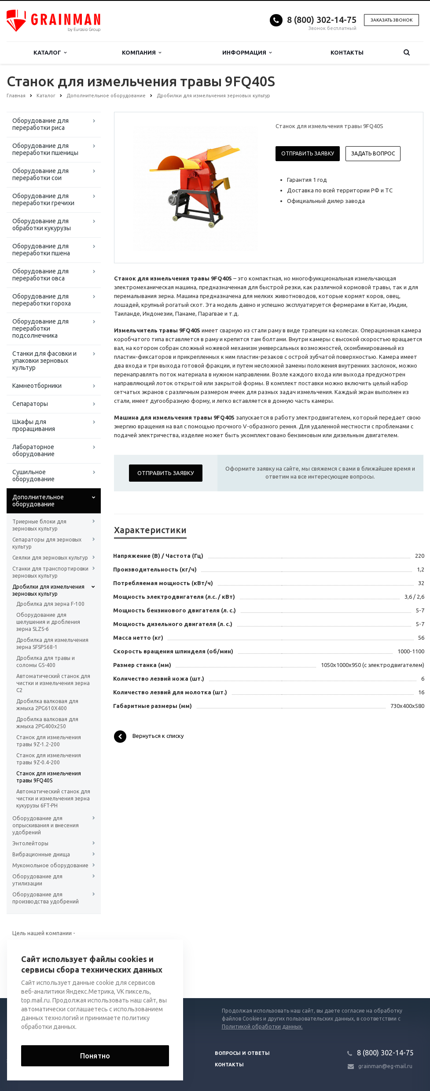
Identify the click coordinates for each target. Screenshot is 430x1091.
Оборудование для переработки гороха (41, 300)
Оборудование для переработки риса (40, 124)
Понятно (95, 1056)
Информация (247, 52)
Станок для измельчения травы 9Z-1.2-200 (48, 740)
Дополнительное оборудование (38, 501)
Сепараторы (30, 403)
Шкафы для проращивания (33, 425)
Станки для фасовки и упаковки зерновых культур (44, 360)
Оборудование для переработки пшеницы (45, 149)
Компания (141, 52)
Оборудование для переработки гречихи (43, 199)
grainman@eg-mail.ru (385, 1066)
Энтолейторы (30, 843)
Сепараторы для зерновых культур (46, 543)
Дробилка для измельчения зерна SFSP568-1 (52, 643)
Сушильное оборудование (33, 475)
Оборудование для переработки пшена (41, 250)
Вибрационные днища (41, 854)
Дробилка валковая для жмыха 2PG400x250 (47, 722)
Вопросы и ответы (242, 1053)
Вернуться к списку (149, 736)
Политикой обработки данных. (262, 1026)
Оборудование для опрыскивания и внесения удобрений (45, 825)
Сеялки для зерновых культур (50, 557)
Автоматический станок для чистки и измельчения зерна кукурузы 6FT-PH (53, 798)
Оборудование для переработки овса (40, 275)
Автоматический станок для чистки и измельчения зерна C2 (53, 683)
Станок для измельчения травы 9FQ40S (48, 776)
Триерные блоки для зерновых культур (39, 525)
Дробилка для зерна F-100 (50, 604)
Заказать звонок (391, 20)
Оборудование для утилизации (37, 880)
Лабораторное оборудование (33, 450)
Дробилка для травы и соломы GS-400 (45, 661)
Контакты (347, 52)
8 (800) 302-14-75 (321, 20)
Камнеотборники (37, 385)
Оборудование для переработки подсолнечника (40, 328)
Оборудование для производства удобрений (45, 898)
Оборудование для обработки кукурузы (41, 224)
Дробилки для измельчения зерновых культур (48, 590)
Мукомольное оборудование (50, 865)
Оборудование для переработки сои (40, 174)
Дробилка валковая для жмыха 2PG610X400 (47, 704)
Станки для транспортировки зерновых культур (50, 572)
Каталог (49, 52)
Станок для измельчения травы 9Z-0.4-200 (48, 758)
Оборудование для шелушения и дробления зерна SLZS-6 (48, 622)
